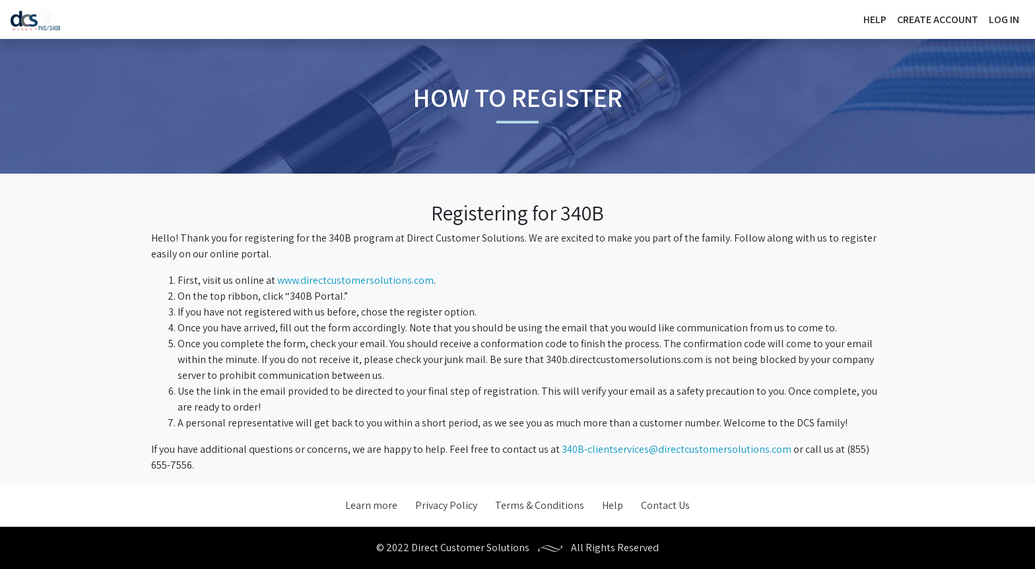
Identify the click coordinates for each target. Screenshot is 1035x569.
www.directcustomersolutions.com (355, 280)
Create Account (937, 19)
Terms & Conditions (539, 505)
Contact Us (665, 505)
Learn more (371, 505)
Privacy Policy (446, 505)
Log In (1004, 19)
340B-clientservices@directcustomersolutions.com (676, 449)
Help (874, 19)
